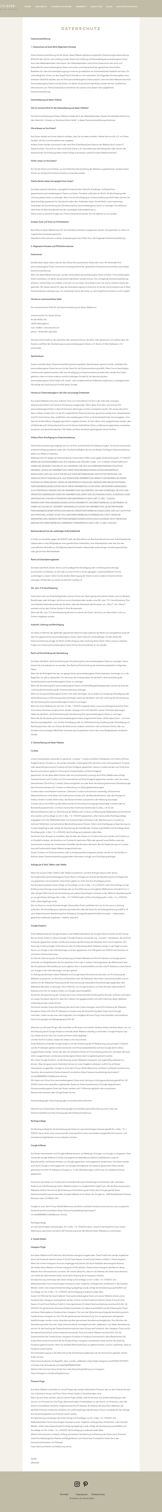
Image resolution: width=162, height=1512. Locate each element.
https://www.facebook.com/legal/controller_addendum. (82, 1324)
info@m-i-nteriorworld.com (47, 327)
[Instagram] (77, 1484)
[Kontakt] (64, 1494)
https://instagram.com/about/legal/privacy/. (50, 1373)
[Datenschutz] (98, 1494)
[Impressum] (82, 1494)
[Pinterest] (85, 1484)
